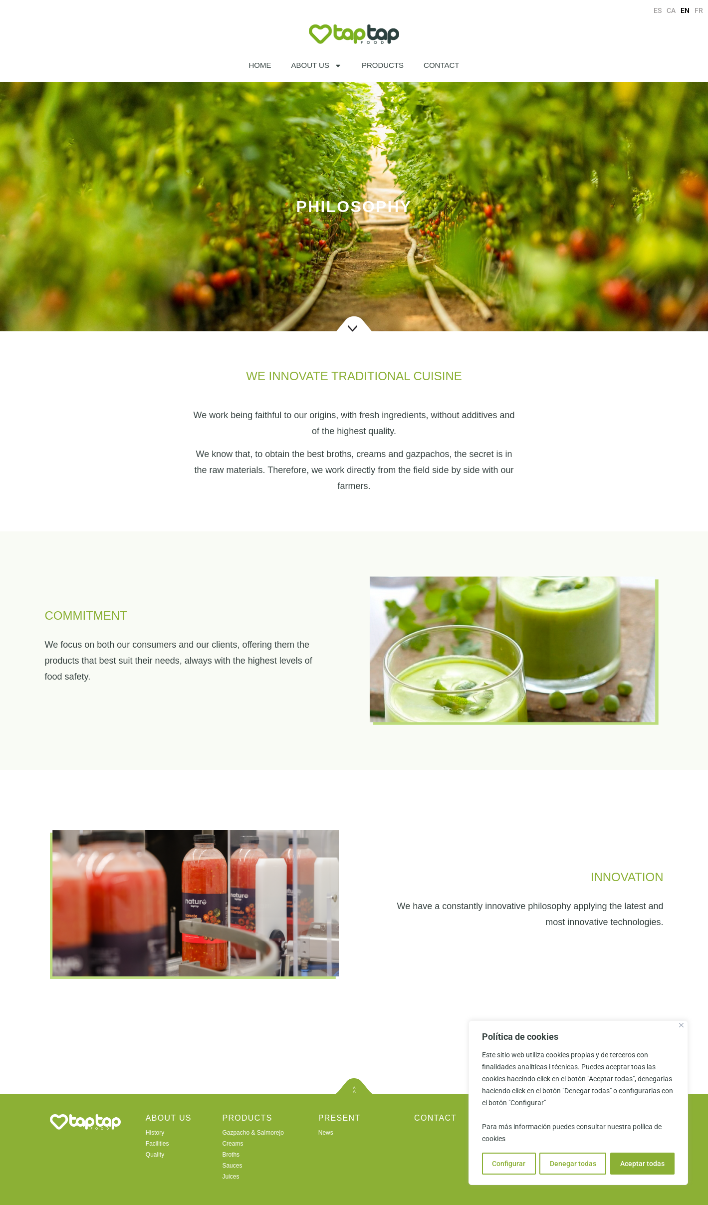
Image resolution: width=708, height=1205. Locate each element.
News (325, 1132)
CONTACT (441, 65)
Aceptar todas (642, 1164)
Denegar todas (572, 1164)
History (155, 1132)
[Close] (681, 1025)
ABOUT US (316, 65)
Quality (155, 1154)
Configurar (508, 1164)
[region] (578, 1102)
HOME (260, 65)
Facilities (157, 1143)
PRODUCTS (383, 65)
